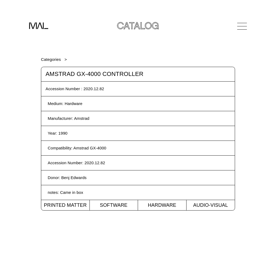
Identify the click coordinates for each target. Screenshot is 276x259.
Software (113, 205)
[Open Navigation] (242, 26)
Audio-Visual (210, 205)
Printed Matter (65, 205)
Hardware (162, 205)
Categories (51, 59)
